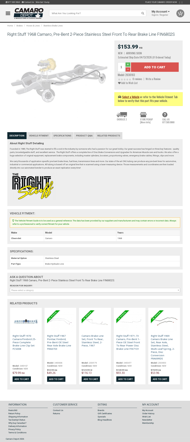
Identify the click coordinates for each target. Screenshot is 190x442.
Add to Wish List (128, 83)
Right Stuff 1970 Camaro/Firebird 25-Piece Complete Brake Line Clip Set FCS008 (24, 342)
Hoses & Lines (33, 25)
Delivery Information (17, 426)
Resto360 (12, 410)
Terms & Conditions (17, 432)
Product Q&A (84, 135)
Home (10, 25)
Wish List (146, 416)
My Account (147, 410)
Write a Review (153, 79)
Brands (101, 410)
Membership (148, 423)
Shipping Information (18, 416)
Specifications (62, 135)
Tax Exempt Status (16, 420)
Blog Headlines (105, 420)
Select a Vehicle (130, 97)
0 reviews (137, 79)
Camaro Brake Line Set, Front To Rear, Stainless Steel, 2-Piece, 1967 (93, 340)
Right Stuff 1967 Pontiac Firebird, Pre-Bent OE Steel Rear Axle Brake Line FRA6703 (59, 342)
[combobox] (95, 290)
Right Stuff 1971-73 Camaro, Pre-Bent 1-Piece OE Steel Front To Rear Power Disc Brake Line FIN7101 (128, 342)
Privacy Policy (14, 429)
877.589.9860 (13, 2)
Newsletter (147, 420)
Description (17, 135)
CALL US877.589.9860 (168, 121)
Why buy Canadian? (17, 423)
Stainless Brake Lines (53, 25)
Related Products (108, 135)
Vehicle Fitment (39, 135)
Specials (102, 416)
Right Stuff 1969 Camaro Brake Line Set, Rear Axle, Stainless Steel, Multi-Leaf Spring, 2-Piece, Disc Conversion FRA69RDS (163, 347)
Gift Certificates (105, 413)
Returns (56, 413)
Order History (148, 413)
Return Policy (14, 413)
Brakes (20, 25)
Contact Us (28, 2)
